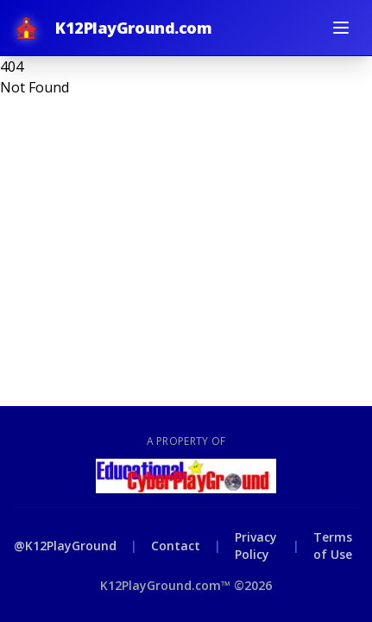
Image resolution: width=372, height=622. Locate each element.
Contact (175, 545)
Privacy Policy (256, 545)
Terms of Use (332, 545)
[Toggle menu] (341, 27)
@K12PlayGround (65, 545)
